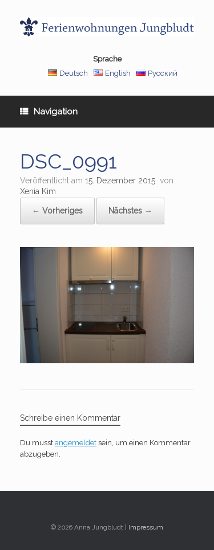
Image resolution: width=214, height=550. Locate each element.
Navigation (49, 111)
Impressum (145, 527)
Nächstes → (130, 210)
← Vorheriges (57, 210)
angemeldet (75, 442)
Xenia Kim (38, 191)
